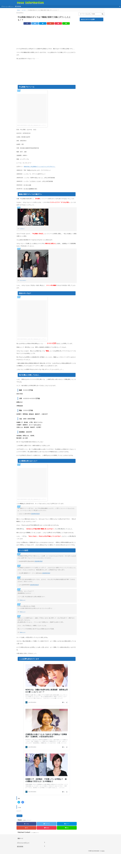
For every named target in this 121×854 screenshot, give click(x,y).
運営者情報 (18, 6)
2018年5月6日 (46, 573)
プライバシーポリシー (7, 6)
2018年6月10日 (35, 513)
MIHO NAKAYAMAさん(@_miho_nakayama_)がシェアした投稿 (32, 125)
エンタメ (19, 815)
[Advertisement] (47, 36)
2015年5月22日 (34, 584)
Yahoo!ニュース (22, 600)
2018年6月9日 (38, 561)
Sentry (103, 850)
